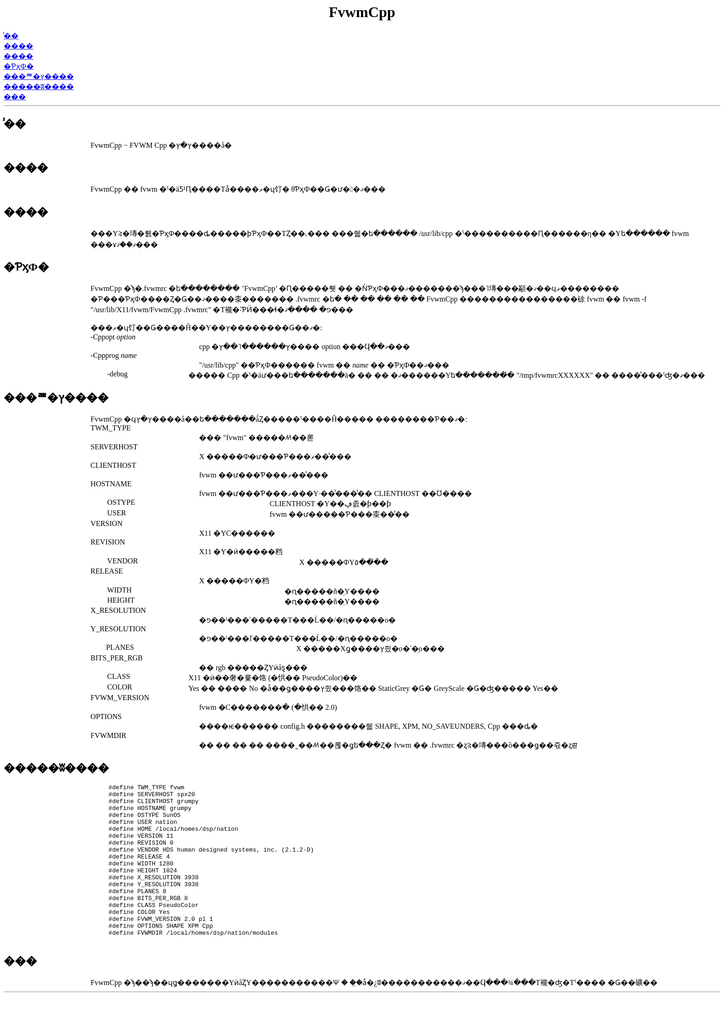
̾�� (11, 36)
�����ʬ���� (39, 87)
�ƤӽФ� (19, 66)
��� (15, 97)
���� (18, 46)
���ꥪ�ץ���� (39, 76)
